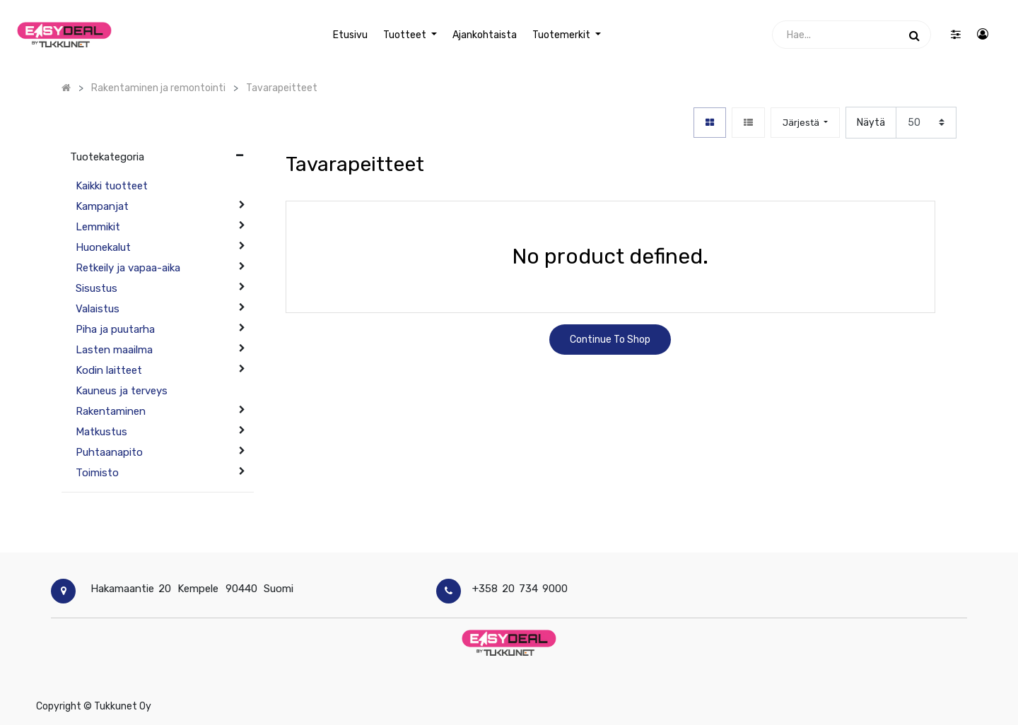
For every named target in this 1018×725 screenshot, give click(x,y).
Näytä (871, 123)
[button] (805, 122)
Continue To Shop (610, 340)
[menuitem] (349, 35)
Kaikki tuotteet (112, 185)
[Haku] (914, 34)
